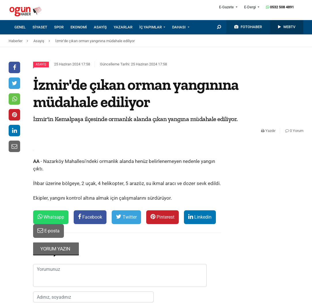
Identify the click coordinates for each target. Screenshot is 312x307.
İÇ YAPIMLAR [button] (151, 27)
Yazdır (268, 131)
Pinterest (162, 217)
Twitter (126, 217)
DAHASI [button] (179, 27)
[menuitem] (23, 27)
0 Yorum (294, 131)
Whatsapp (50, 217)
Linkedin (200, 217)
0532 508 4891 (280, 7)
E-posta (48, 231)
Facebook (90, 217)
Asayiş (41, 64)
